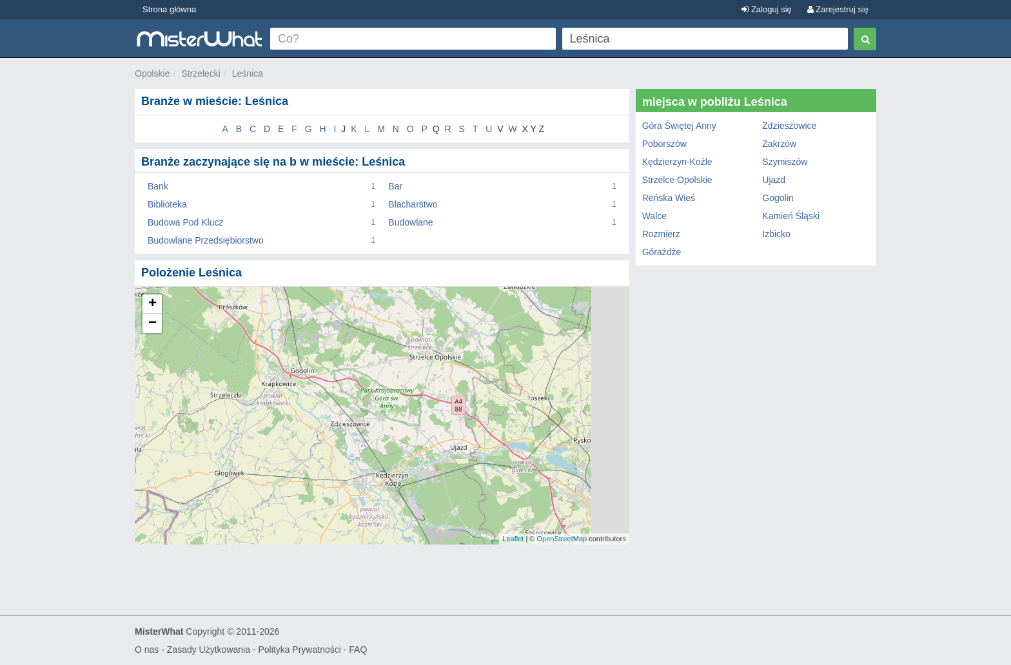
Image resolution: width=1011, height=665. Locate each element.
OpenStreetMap (561, 539)
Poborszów (664, 144)
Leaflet (513, 539)
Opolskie (152, 73)
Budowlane (410, 222)
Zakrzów (779, 144)
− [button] (152, 323)
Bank (158, 186)
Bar (395, 186)
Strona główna (169, 9)
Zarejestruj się (838, 9)
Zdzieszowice (789, 125)
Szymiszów (784, 162)
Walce (654, 216)
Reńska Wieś (668, 198)
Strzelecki (201, 73)
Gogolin (777, 198)
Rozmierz (661, 234)
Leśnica (247, 73)
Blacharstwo (412, 204)
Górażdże (662, 252)
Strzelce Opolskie (677, 180)
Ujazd (773, 180)
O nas (147, 649)
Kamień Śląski (791, 216)
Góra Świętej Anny (679, 125)
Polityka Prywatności (299, 649)
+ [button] (152, 304)
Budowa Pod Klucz (186, 222)
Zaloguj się (766, 9)
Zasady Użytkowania (208, 649)
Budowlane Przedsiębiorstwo (206, 240)
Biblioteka (167, 204)
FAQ (358, 649)
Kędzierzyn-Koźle (677, 162)
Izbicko (776, 234)
